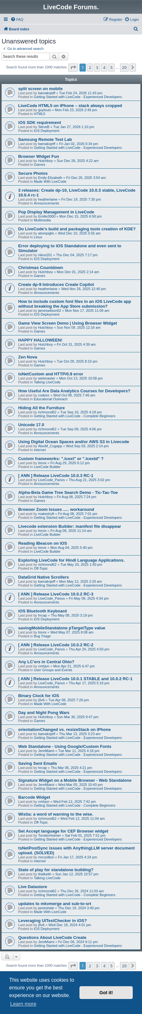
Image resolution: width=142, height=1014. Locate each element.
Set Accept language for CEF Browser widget (63, 831)
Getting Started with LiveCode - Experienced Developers (78, 97)
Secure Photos (33, 173)
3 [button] (97, 67)
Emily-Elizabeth (50, 178)
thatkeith (44, 874)
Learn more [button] (23, 1004)
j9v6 (41, 700)
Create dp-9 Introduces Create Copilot (56, 284)
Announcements (46, 203)
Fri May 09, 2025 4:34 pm (88, 598)
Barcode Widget (34, 797)
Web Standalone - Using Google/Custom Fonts (64, 746)
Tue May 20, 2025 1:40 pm (81, 564)
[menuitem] (17, 19)
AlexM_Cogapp (50, 446)
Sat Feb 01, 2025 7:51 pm (85, 835)
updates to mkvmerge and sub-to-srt (54, 903)
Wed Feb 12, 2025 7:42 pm (74, 801)
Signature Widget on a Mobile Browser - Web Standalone (74, 780)
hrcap (42, 615)
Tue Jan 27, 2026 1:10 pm (73, 127)
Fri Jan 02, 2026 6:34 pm (78, 144)
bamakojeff (46, 93)
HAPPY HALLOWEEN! (40, 340)
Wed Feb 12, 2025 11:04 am (82, 818)
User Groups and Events (53, 670)
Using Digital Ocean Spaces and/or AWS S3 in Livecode (73, 441)
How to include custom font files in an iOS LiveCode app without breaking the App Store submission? (74, 304)
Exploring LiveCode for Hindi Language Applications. (71, 560)
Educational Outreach (51, 399)
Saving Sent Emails (37, 763)
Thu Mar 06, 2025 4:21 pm (71, 768)
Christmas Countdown (40, 267)
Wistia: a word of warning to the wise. (55, 814)
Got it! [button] (106, 992)
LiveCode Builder (47, 467)
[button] (73, 67)
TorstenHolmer (49, 835)
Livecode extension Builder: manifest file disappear (69, 526)
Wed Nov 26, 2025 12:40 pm (83, 289)
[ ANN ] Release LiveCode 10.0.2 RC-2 (55, 644)
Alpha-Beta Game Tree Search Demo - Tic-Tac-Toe (68, 492)
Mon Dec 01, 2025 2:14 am (78, 272)
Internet (40, 450)
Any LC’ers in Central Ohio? (46, 661)
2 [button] (90, 67)
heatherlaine (47, 199)
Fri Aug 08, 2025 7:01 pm (78, 514)
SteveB (43, 127)
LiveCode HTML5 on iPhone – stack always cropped (70, 105)
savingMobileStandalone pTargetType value (61, 628)
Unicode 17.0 (31, 424)
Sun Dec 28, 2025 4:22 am (78, 161)
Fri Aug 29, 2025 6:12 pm (70, 463)
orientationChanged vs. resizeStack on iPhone (64, 729)
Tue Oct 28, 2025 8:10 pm (77, 361)
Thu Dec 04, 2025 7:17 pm (77, 255)
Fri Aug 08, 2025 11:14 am (71, 531)
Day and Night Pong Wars (44, 712)
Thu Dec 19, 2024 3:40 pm (79, 908)
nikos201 (45, 255)
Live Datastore (32, 886)
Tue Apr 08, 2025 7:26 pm (69, 700)
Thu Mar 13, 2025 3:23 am (80, 734)
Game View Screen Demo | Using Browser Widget (67, 323)
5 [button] (111, 67)
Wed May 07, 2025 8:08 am (71, 632)
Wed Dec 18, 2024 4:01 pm (70, 925)
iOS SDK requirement (39, 122)
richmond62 (47, 412)
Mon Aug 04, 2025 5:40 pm (71, 547)
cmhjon (43, 666)
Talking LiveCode (47, 382)
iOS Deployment (46, 131)
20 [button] (124, 67)
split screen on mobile (40, 88)
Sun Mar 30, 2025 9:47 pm (77, 717)
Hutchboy (45, 161)
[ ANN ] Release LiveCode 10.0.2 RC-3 (55, 594)
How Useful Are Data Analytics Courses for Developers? (74, 390)
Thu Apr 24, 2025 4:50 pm (89, 649)
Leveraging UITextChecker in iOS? (52, 920)
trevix (42, 463)
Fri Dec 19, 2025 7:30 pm (81, 199)
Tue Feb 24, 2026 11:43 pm (80, 93)
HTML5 (39, 114)
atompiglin (46, 233)
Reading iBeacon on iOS (42, 543)
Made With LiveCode (50, 181)
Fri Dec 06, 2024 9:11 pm (78, 942)
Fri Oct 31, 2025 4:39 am (76, 344)
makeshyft (46, 514)
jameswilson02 (49, 310)
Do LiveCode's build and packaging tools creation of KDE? (77, 229)
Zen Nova (27, 357)
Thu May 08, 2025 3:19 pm (72, 615)
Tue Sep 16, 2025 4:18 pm (81, 412)
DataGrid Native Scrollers (43, 577)
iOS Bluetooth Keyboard (42, 611)
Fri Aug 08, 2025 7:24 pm (76, 497)
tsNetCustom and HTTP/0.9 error (50, 374)
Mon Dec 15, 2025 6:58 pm (80, 216)
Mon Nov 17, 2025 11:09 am (87, 310)
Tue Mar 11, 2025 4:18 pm (78, 751)
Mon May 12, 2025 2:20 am (80, 581)
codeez (43, 395)
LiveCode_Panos (51, 480)
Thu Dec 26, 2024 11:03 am (82, 891)
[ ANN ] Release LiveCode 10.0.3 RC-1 (55, 475)
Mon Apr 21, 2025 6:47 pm (74, 666)
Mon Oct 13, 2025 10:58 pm (80, 378)
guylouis (44, 110)
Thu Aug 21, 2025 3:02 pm (89, 480)
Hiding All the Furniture (41, 407)
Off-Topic (41, 568)
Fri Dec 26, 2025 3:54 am (86, 178)
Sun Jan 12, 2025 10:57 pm (76, 874)
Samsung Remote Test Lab (45, 139)
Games (39, 164)
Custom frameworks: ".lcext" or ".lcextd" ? (61, 458)
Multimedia (42, 220)
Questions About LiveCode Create (52, 937)
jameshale (46, 908)
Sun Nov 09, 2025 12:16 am (79, 327)
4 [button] (104, 67)
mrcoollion (46, 857)
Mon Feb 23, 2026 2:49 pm (76, 110)
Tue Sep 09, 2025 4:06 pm (81, 429)
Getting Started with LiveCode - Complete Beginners (75, 416)
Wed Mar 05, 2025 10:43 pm (80, 785)
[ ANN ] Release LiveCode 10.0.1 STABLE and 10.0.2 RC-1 (75, 678)
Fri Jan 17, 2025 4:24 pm (77, 857)
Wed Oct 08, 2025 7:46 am (74, 395)
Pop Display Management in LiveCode (56, 212)
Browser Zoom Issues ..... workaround (56, 509)
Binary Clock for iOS (38, 695)
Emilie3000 (46, 216)
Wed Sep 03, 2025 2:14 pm (87, 446)
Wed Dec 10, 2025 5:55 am (79, 233)
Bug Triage (42, 636)
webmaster (46, 378)
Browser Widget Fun (38, 156)
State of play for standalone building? (55, 869)
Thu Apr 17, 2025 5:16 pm (89, 683)
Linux (38, 237)
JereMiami (46, 751)
